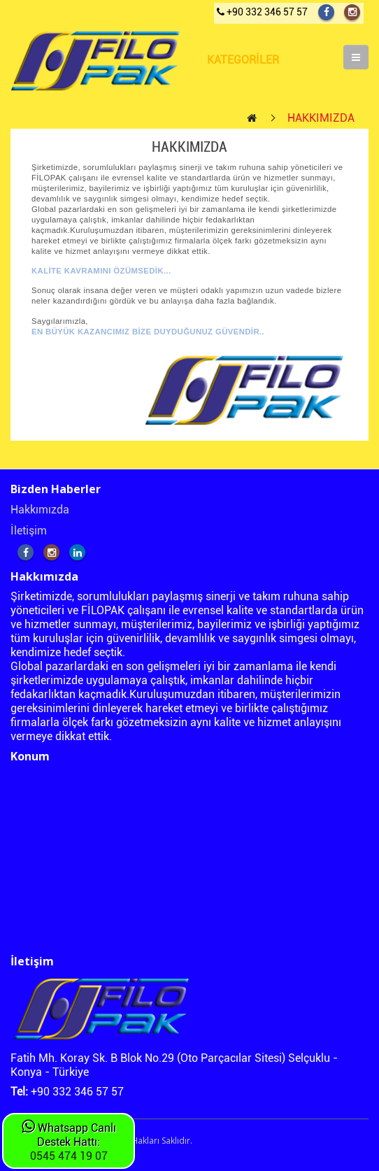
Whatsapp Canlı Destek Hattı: (69, 1135)
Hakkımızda (39, 509)
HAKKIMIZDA (321, 118)
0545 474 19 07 (69, 1156)
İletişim (28, 530)
